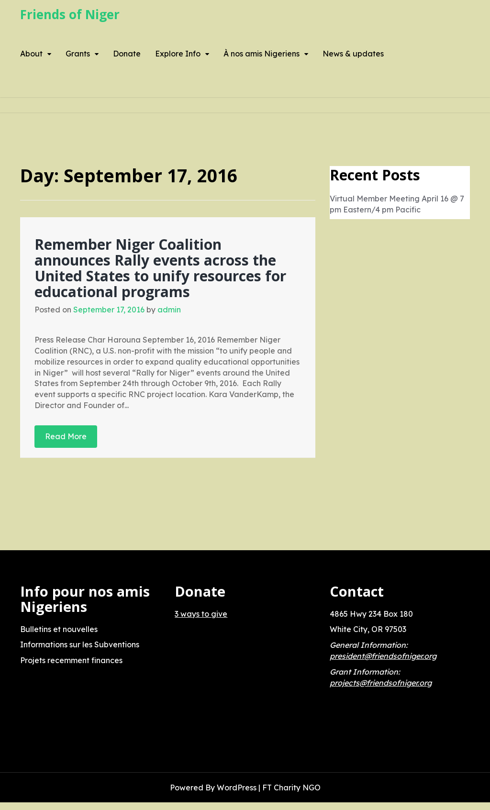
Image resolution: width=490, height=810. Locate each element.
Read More (66, 436)
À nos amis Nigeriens (261, 53)
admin (169, 309)
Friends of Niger (70, 14)
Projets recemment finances (71, 660)
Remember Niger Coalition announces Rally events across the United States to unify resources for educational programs (160, 267)
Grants (78, 53)
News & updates (353, 53)
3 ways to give (201, 614)
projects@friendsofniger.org (381, 683)
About (31, 53)
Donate (127, 53)
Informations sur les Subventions (79, 644)
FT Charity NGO (291, 787)
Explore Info (177, 53)
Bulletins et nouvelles (59, 629)
